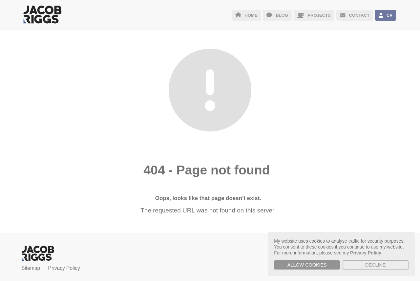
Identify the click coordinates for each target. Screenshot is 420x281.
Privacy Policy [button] (365, 252)
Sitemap (30, 268)
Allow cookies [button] (307, 265)
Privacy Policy (64, 268)
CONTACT (354, 15)
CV (385, 15)
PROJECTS (314, 15)
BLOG (277, 15)
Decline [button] (375, 265)
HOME (246, 15)
